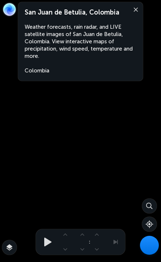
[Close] (134, 9)
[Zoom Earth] (9, 9)
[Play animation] (45, 242)
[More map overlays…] (9, 247)
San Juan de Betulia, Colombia (72, 12)
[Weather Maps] (149, 245)
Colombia (37, 70)
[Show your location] (149, 224)
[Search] (149, 206)
